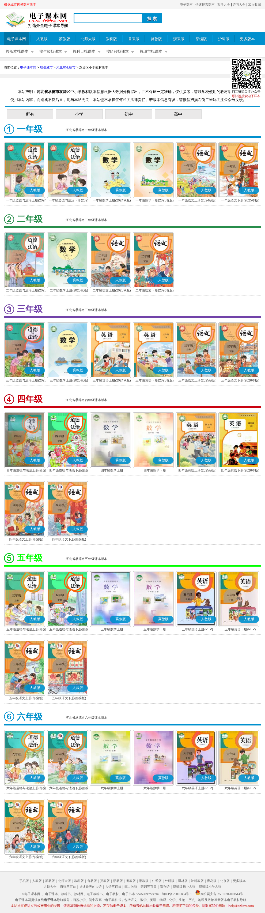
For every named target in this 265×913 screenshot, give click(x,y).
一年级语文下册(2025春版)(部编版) (240, 201)
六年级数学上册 (112, 788)
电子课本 (186, 4)
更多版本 (247, 39)
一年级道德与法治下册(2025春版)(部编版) (69, 201)
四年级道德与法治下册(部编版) (69, 471)
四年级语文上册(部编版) (26, 539)
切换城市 (46, 67)
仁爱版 (157, 881)
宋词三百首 (149, 887)
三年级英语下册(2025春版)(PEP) (154, 381)
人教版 (42, 39)
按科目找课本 (84, 52)
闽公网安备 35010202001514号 (219, 894)
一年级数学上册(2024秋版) (112, 200)
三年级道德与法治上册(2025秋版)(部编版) (26, 381)
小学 (79, 114)
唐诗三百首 (68, 887)
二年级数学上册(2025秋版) (69, 290)
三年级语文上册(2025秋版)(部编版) (197, 381)
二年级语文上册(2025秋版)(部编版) (112, 291)
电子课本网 (16, 39)
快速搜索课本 (205, 4)
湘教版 (144, 881)
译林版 (183, 881)
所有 (30, 114)
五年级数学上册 (112, 629)
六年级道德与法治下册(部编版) (69, 788)
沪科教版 (197, 881)
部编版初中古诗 (184, 887)
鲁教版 (133, 39)
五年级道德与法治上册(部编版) (26, 629)
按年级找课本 (50, 52)
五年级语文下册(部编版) (69, 698)
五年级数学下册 (154, 629)
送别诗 (165, 887)
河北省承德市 (65, 67)
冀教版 (156, 39)
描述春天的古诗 (90, 887)
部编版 (201, 39)
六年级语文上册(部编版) (26, 857)
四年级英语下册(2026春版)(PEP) (240, 471)
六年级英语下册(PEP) (240, 788)
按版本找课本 (17, 52)
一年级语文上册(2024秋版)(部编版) (197, 201)
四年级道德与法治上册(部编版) (26, 471)
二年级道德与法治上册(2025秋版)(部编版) (26, 291)
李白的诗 (130, 887)
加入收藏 (254, 4)
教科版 (111, 39)
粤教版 (131, 881)
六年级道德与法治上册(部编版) (26, 788)
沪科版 (223, 39)
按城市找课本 (151, 52)
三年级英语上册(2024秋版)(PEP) (112, 381)
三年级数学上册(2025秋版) (69, 380)
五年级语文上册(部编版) (26, 698)
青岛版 (212, 881)
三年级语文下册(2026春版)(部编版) (240, 381)
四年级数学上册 (112, 470)
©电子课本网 (31, 894)
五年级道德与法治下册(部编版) (69, 629)
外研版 (170, 881)
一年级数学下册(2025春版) (154, 200)
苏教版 (64, 39)
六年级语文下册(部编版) (69, 857)
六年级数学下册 (154, 788)
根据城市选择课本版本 (20, 4)
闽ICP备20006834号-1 (177, 894)
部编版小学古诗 (210, 887)
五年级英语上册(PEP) (197, 629)
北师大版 (88, 39)
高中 (178, 114)
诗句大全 (239, 4)
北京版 (225, 881)
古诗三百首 (113, 887)
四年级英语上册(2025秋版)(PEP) (197, 471)
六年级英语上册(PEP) (197, 788)
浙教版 (178, 39)
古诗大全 (223, 4)
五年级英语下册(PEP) (240, 629)
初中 (128, 114)
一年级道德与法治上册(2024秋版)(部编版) (26, 201)
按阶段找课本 (117, 52)
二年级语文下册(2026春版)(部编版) (154, 291)
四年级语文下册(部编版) (69, 539)
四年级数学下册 (154, 470)
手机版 (24, 881)
